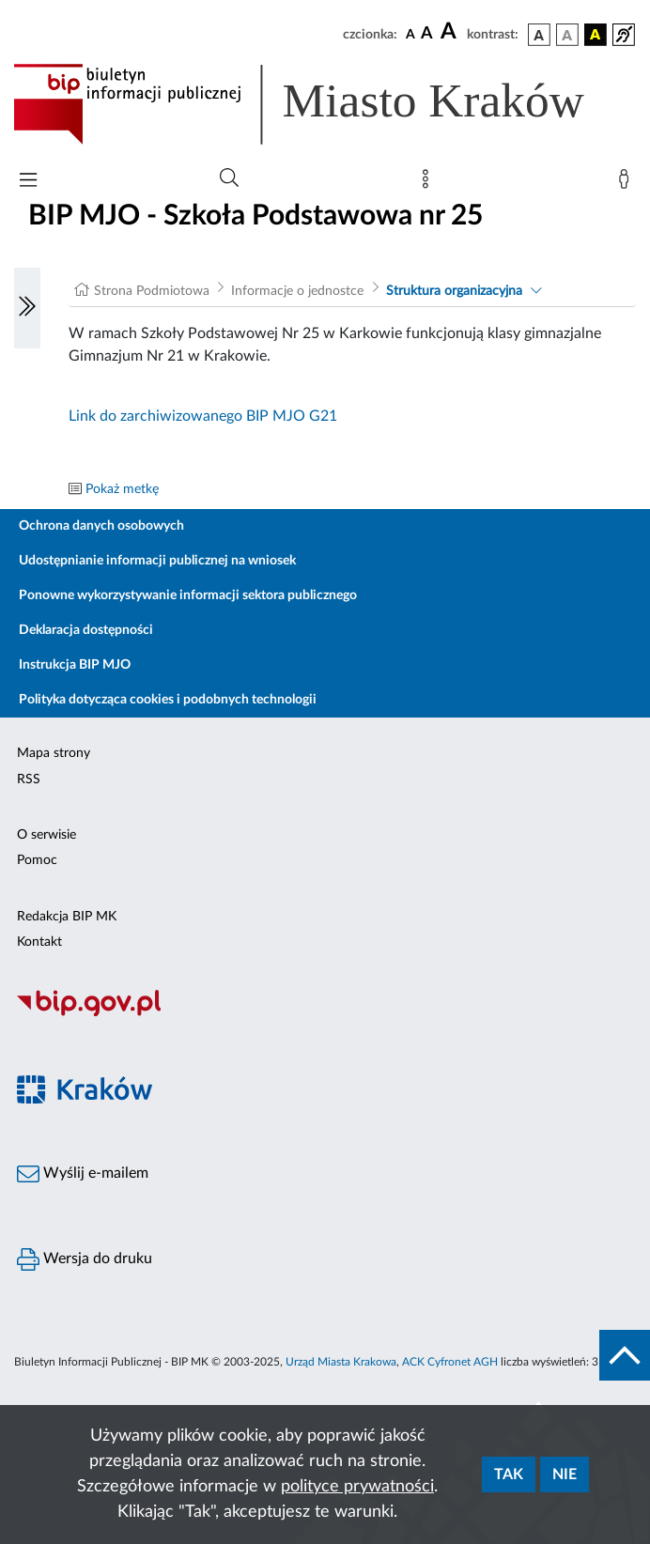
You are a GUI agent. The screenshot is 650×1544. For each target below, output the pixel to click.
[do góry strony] (624, 1355)
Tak (508, 1474)
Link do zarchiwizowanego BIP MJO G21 (203, 416)
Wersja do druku (84, 1259)
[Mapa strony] (429, 183)
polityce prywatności (357, 1486)
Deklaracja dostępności (86, 630)
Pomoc (37, 860)
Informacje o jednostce (297, 291)
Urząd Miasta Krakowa (341, 1361)
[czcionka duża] (451, 32)
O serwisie (46, 834)
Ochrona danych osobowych (101, 526)
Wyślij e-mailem (82, 1174)
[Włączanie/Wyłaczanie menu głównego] (28, 181)
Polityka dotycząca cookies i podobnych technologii (168, 699)
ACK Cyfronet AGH (450, 1361)
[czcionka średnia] (427, 34)
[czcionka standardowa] (410, 34)
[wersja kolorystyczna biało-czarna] (567, 35)
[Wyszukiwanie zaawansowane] (229, 178)
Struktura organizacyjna (454, 291)
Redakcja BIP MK (66, 916)
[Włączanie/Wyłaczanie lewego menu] (27, 308)
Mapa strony (53, 753)
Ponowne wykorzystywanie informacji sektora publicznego (188, 595)
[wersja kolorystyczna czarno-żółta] (595, 35)
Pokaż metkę (122, 489)
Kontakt (39, 942)
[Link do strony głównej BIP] (325, 104)
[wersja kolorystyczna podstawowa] (539, 35)
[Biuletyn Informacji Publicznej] (325, 1013)
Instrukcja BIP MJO (75, 665)
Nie (564, 1474)
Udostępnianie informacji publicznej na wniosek (157, 560)
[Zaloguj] (627, 183)
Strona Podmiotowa (151, 291)
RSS (28, 779)
